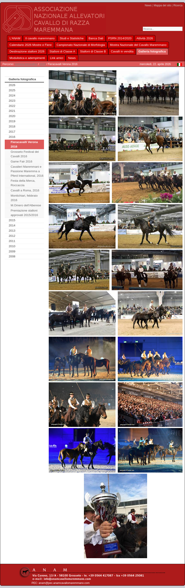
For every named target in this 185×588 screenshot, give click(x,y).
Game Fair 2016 (21, 161)
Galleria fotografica (26, 64)
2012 (12, 236)
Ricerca (178, 5)
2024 (12, 95)
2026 (12, 85)
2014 (12, 225)
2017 (12, 131)
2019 (12, 121)
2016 (43, 64)
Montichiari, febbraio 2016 (24, 198)
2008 (12, 256)
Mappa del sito (162, 5)
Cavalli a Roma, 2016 (25, 190)
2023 (12, 100)
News (148, 5)
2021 (12, 111)
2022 (12, 106)
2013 (12, 230)
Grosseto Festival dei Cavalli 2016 (25, 154)
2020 (12, 116)
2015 (12, 220)
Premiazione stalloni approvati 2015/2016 (24, 213)
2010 (12, 246)
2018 (12, 126)
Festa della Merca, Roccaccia (23, 183)
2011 (12, 241)
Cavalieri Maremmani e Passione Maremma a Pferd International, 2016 (27, 171)
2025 (12, 90)
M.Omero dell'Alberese (26, 205)
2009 (12, 251)
